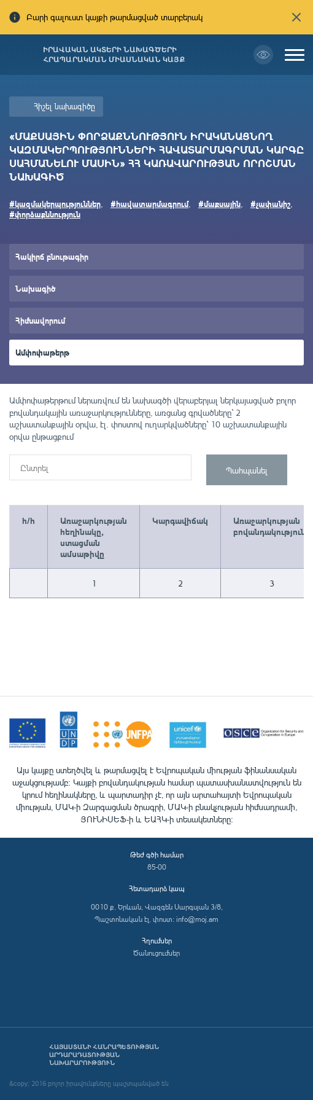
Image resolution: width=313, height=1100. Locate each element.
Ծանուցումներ (156, 953)
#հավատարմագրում (149, 203)
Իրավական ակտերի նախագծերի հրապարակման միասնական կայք (114, 54)
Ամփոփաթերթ (42, 352)
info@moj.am (197, 919)
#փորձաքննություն (44, 214)
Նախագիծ (35, 288)
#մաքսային (219, 203)
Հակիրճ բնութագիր (51, 256)
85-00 (156, 867)
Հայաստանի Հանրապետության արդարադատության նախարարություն (104, 1055)
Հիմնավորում (40, 320)
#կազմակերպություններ (55, 203)
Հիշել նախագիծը (64, 106)
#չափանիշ (270, 203)
